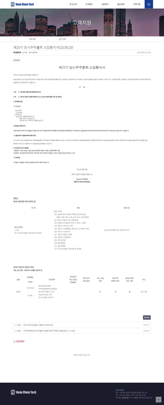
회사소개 (73, 4)
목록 (146, 317)
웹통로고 (22, 4)
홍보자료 (120, 4)
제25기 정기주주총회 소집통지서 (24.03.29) (38, 325)
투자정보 (89, 4)
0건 (25, 52)
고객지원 (136, 4)
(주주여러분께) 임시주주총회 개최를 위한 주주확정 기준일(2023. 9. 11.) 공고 (49, 331)
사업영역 (104, 4)
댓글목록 (18, 341)
